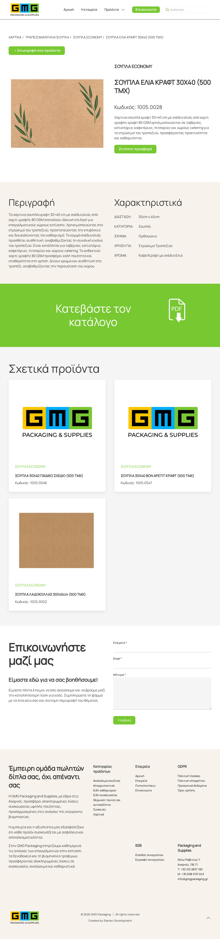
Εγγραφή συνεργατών (149, 860)
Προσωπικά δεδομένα (192, 786)
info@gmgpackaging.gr (193, 879)
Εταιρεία (120, 643)
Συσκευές (99, 809)
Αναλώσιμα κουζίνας (106, 781)
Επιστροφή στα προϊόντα (36, 50)
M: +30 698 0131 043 (191, 874)
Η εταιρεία (89, 9)
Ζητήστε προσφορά (135, 149)
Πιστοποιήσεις (145, 786)
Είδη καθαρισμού (104, 790)
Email (117, 658)
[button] (208, 918)
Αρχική (69, 9)
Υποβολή (124, 720)
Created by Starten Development (110, 920)
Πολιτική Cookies (189, 776)
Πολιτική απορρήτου (191, 781)
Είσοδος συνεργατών (149, 855)
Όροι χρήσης (186, 790)
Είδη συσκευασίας (105, 795)
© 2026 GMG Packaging (96, 914)
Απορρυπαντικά (104, 786)
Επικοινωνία (146, 9)
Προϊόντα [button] (114, 9)
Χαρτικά (98, 814)
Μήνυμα (119, 675)
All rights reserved (127, 914)
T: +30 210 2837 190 (190, 869)
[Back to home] (25, 9)
